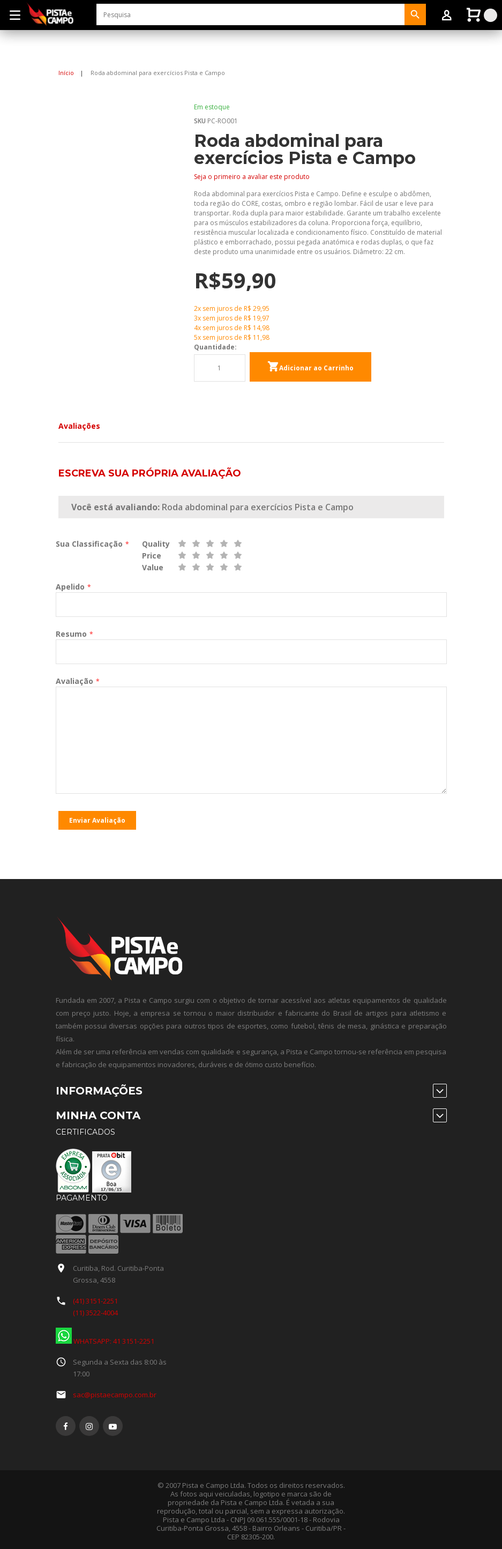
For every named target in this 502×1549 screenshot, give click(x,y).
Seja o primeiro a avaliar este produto (252, 176)
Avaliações (79, 426)
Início (66, 73)
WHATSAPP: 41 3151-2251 (105, 1338)
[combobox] (250, 14)
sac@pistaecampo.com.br (114, 1392)
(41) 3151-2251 (95, 1298)
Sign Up (80, 55)
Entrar (118, 55)
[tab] (79, 426)
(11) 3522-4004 (95, 1310)
